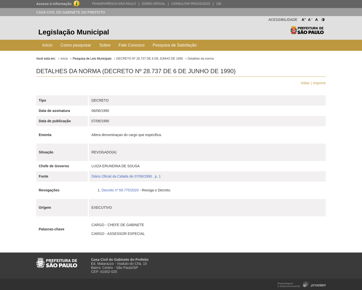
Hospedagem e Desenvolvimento (302, 283)
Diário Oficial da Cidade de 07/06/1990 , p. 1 (126, 176)
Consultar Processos (190, 4)
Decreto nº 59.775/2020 (120, 190)
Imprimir (319, 83)
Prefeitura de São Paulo (307, 33)
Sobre (105, 45)
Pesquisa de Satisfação (175, 45)
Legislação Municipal (73, 32)
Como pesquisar (76, 45)
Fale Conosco (132, 45)
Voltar (305, 83)
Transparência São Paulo (114, 4)
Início (47, 45)
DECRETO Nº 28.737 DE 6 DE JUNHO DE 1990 (149, 58)
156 (218, 4)
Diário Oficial (153, 4)
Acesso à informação (54, 4)
